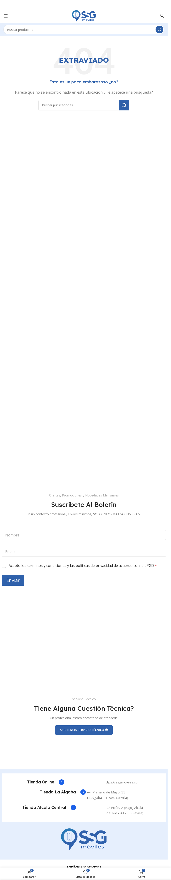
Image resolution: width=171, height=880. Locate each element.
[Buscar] (83, 29)
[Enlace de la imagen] (84, 839)
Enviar (13, 580)
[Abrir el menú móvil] (5, 15)
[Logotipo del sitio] (84, 15)
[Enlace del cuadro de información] (45, 782)
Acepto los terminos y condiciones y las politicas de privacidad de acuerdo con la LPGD (83, 565)
